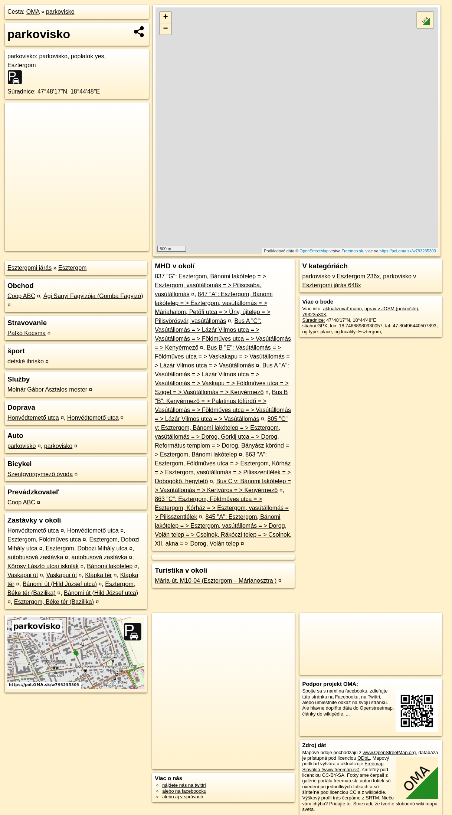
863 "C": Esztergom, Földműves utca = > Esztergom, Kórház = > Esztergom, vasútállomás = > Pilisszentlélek (222, 508)
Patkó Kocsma (26, 333)
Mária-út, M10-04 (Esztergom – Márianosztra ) (215, 580)
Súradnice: (21, 91)
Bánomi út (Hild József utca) (60, 584)
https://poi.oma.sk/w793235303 (408, 251)
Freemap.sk (352, 251)
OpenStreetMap (313, 251)
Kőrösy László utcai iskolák (43, 566)
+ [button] (165, 17)
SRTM (372, 798)
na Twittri (370, 697)
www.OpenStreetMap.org (389, 752)
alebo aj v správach (182, 796)
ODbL (363, 758)
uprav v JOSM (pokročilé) (391, 308)
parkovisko (60, 12)
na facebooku (353, 691)
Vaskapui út (22, 575)
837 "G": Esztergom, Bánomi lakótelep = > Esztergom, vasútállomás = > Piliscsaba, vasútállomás (210, 285)
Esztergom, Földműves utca (44, 539)
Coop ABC (21, 296)
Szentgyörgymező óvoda (40, 474)
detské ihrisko (25, 361)
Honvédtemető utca (33, 418)
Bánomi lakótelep (109, 566)
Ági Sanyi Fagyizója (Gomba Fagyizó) (93, 296)
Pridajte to (340, 803)
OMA (33, 12)
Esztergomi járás (29, 268)
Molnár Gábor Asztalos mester (47, 389)
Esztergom (72, 268)
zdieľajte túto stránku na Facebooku (344, 693)
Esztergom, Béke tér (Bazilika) (54, 602)
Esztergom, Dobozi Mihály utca (87, 548)
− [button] (165, 29)
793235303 (314, 314)
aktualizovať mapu (342, 308)
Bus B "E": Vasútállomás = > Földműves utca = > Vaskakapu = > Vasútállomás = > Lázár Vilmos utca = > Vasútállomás (222, 356)
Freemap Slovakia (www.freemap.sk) (342, 766)
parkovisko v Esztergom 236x (341, 276)
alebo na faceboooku (184, 791)
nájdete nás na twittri (184, 785)
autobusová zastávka (35, 557)
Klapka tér (98, 575)
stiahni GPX (314, 325)
